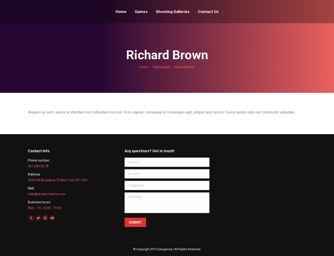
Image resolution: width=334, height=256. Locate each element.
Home (143, 67)
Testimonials (161, 67)
